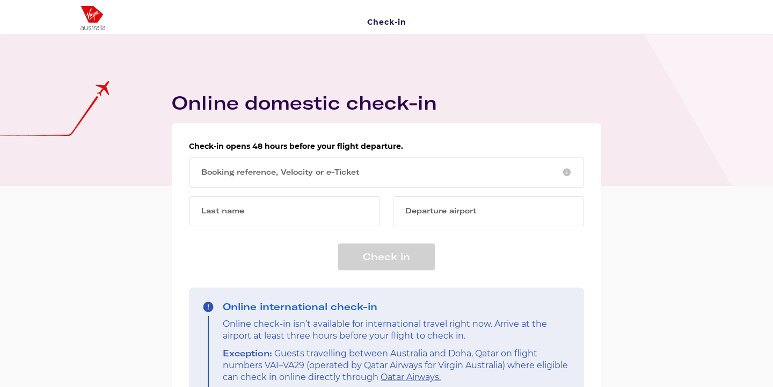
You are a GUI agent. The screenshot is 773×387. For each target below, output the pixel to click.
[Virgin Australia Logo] (151, 14)
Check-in (386, 22)
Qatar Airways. (411, 377)
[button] (567, 172)
